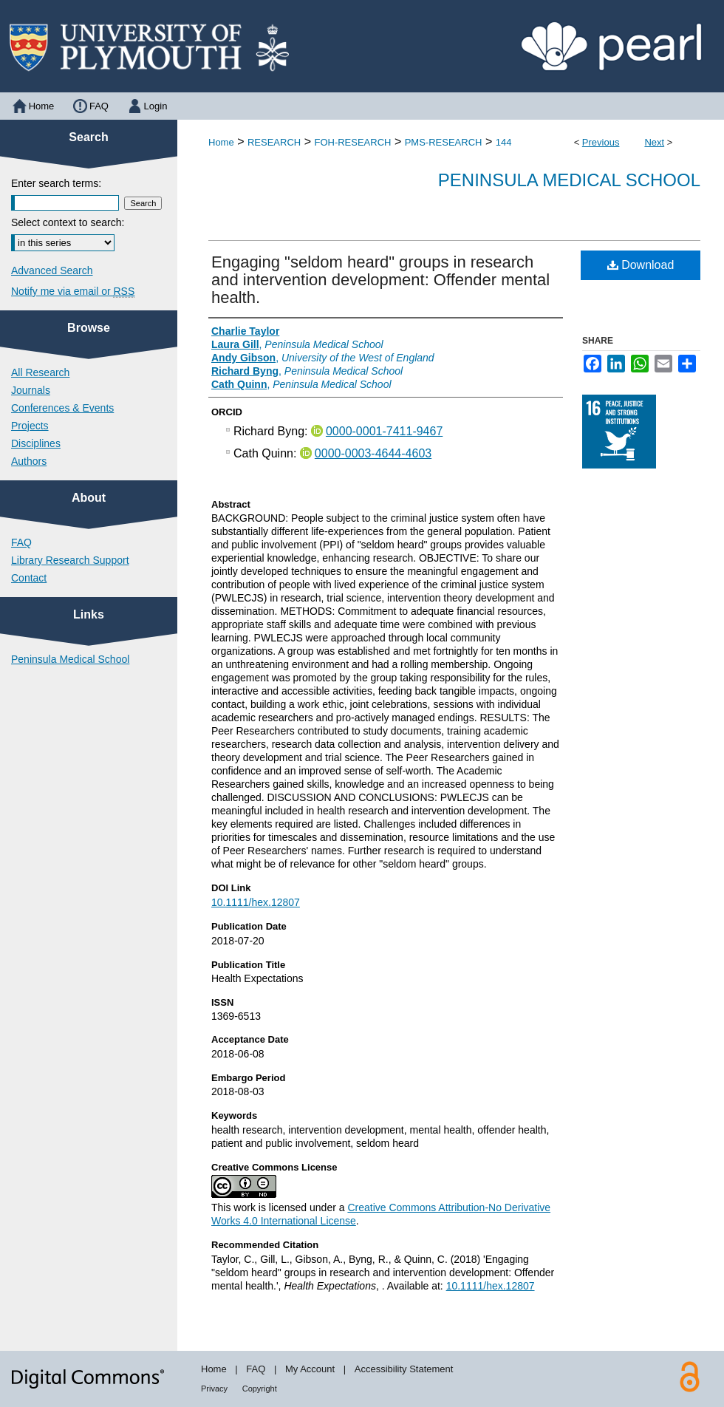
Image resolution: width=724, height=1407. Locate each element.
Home (221, 142)
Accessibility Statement (404, 1368)
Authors (29, 461)
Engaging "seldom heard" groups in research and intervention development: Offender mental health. (380, 280)
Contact (29, 578)
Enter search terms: (56, 183)
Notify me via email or (72, 291)
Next (654, 142)
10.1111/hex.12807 (255, 902)
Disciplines (36, 443)
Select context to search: (67, 222)
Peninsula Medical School (569, 180)
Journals (30, 390)
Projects (30, 426)
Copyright (259, 1388)
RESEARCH (274, 142)
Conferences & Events (62, 408)
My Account (310, 1368)
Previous (601, 142)
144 (504, 142)
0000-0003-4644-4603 (373, 453)
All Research (40, 372)
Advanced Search (52, 270)
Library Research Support (70, 560)
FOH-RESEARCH (352, 142)
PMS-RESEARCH (443, 142)
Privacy (214, 1388)
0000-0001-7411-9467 (384, 431)
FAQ (21, 542)
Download (641, 265)
